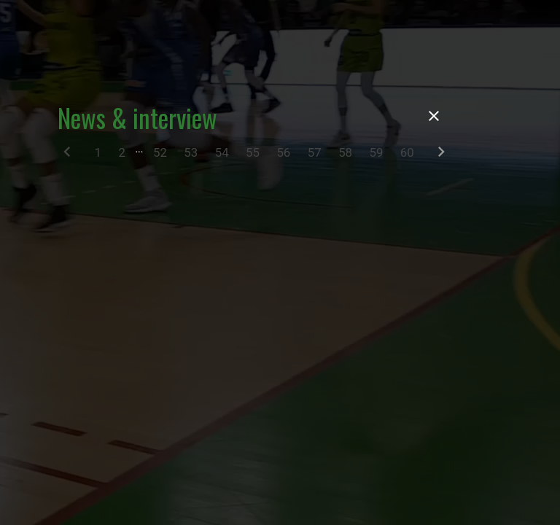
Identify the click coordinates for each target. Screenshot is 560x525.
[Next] (441, 154)
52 (160, 152)
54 (222, 152)
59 (377, 152)
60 (407, 152)
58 (345, 152)
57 (315, 152)
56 (283, 152)
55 (253, 152)
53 (191, 152)
